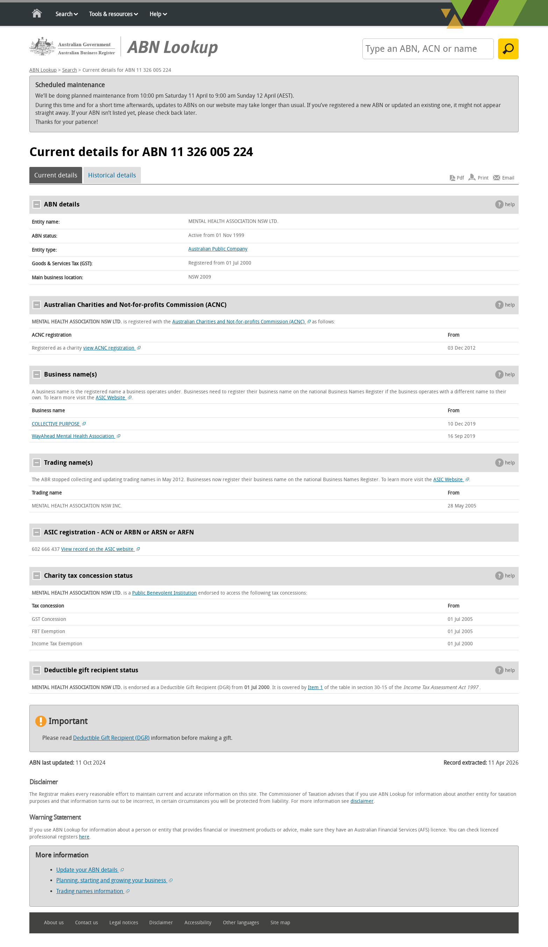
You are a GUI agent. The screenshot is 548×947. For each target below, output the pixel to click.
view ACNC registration (111, 348)
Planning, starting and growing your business (114, 880)
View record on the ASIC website (100, 549)
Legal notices (123, 923)
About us (54, 923)
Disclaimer (161, 923)
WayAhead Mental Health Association (76, 436)
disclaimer (362, 801)
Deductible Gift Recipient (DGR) (111, 738)
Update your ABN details (90, 870)
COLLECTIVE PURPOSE (59, 424)
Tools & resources (110, 14)
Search (64, 14)
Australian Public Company (217, 249)
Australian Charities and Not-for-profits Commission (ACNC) (241, 322)
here (84, 837)
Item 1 (315, 687)
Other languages (241, 923)
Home (37, 14)
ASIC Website (113, 398)
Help (155, 14)
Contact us (86, 923)
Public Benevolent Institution (164, 593)
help (510, 205)
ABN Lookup (43, 70)
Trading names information (92, 891)
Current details (55, 175)
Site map (280, 923)
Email (508, 178)
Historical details (112, 175)
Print (483, 178)
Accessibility (198, 923)
